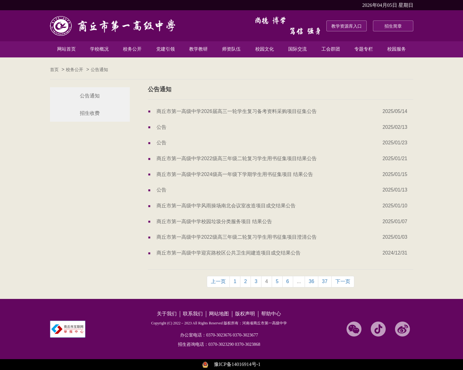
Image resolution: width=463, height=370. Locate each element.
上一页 (218, 281)
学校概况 (99, 49)
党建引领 (165, 49)
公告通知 (99, 69)
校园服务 (396, 49)
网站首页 (66, 49)
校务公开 (132, 49)
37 (325, 281)
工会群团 (330, 49)
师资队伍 (231, 49)
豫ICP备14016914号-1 (237, 364)
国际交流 (297, 49)
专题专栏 (363, 49)
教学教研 (198, 49)
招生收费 (90, 113)
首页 (54, 69)
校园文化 (264, 49)
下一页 (342, 281)
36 (311, 281)
